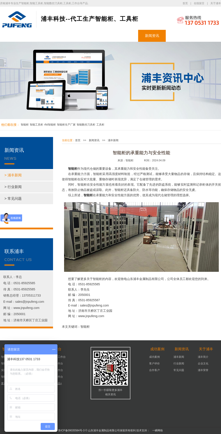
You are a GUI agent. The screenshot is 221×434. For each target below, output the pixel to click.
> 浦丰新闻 (13, 175)
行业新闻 (178, 363)
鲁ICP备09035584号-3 (71, 430)
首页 (185, 3)
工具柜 (69, 36)
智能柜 (41, 36)
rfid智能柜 (50, 124)
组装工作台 (56, 376)
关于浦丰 (215, 3)
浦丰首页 (14, 36)
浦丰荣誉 (203, 370)
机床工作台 (56, 363)
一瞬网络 (156, 430)
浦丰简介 (203, 356)
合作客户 (154, 370)
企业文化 (203, 363)
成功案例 (124, 36)
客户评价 (154, 363)
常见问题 (178, 370)
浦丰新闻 (113, 140)
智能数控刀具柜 (86, 124)
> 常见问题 (13, 198)
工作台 (96, 36)
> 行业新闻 (13, 187)
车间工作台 (56, 370)
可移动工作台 (58, 356)
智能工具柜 (36, 124)
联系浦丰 (207, 36)
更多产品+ (56, 383)
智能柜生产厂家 (66, 124)
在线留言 (199, 3)
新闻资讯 (152, 36)
